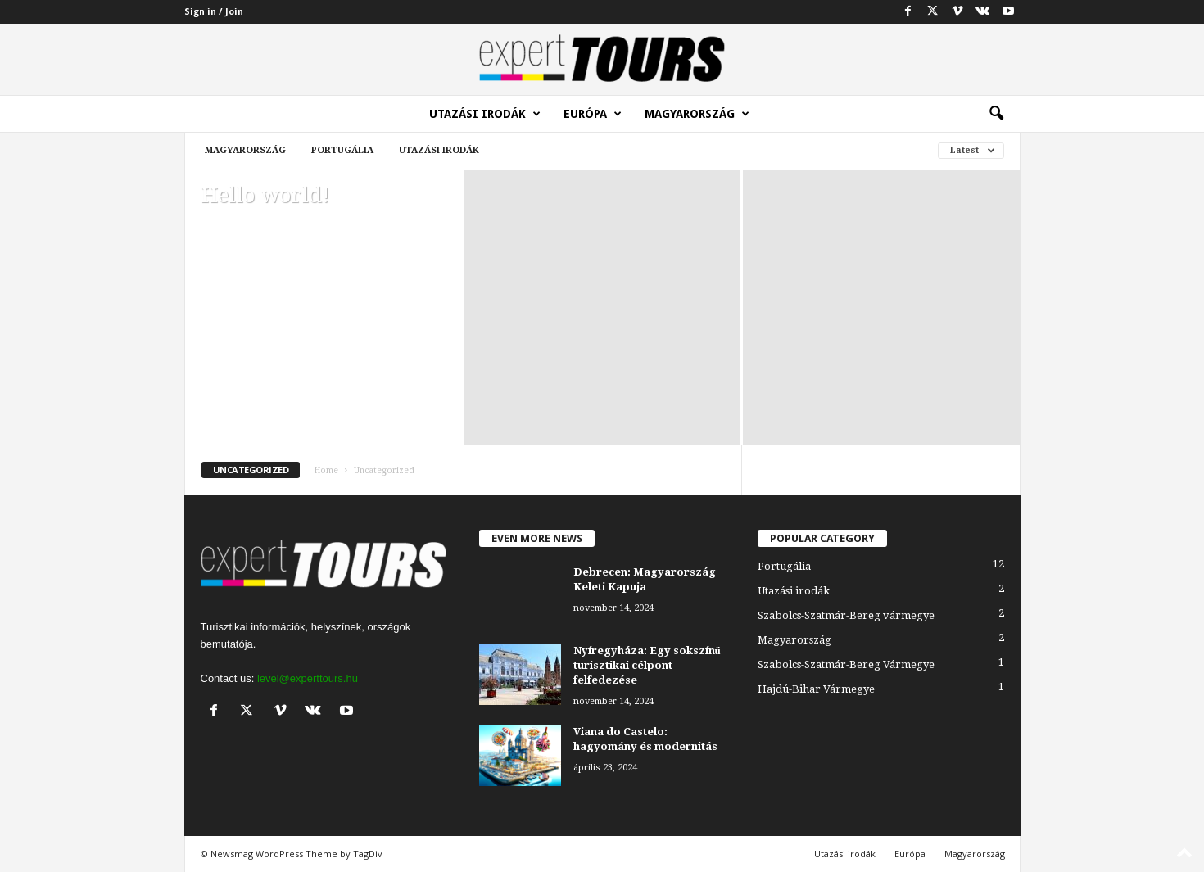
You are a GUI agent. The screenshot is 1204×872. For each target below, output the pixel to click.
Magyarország (697, 114)
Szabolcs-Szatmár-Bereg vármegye (846, 615)
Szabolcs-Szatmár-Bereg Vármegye (846, 664)
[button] (996, 114)
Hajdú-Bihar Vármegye (816, 689)
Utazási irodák (485, 114)
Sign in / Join (213, 12)
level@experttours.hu (307, 678)
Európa (593, 114)
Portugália (342, 150)
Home (326, 470)
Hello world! (265, 195)
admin (215, 220)
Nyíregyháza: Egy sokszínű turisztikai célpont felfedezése (647, 665)
